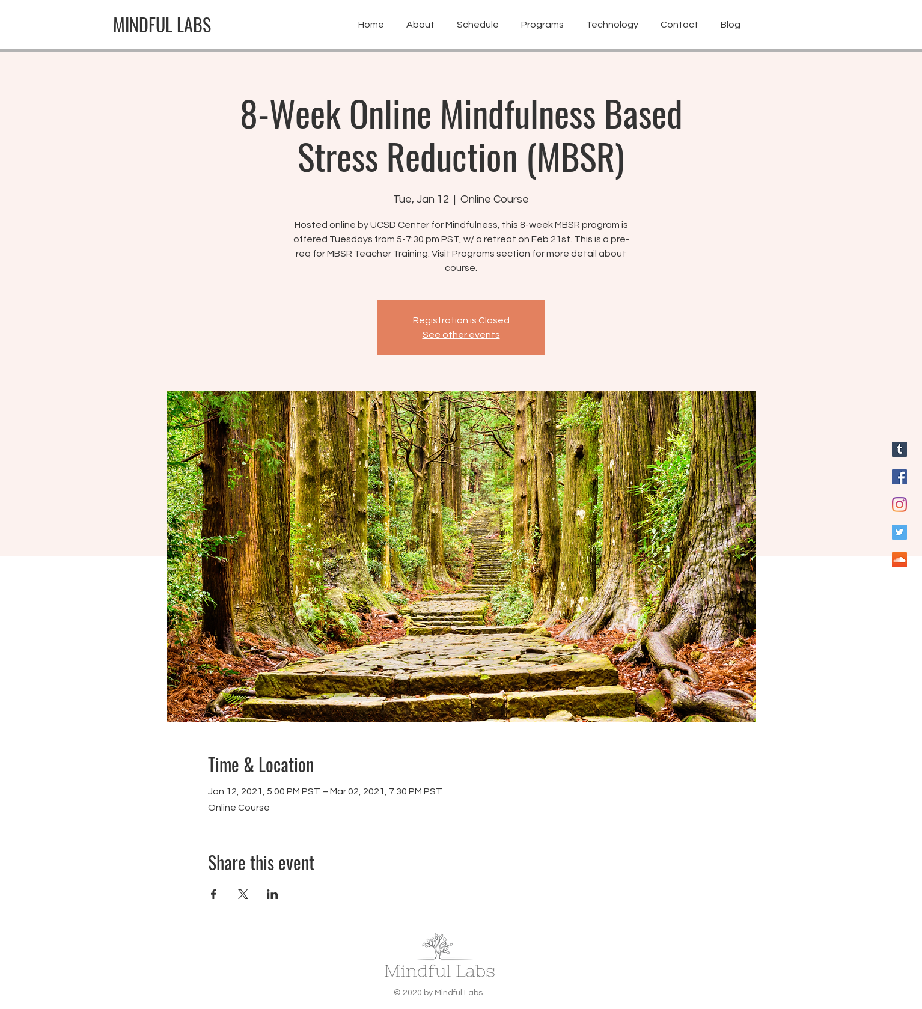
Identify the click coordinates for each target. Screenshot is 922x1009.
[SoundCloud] (899, 559)
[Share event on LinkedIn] (272, 894)
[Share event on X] (243, 894)
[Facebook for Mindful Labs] (899, 476)
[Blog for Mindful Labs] (899, 449)
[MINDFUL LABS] (162, 24)
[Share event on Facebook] (213, 894)
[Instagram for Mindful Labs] (899, 504)
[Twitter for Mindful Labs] (899, 532)
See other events (461, 335)
